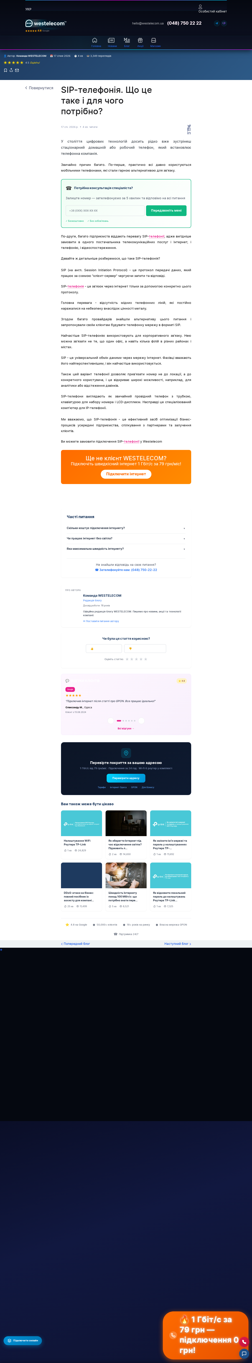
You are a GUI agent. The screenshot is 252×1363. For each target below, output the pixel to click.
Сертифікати (33, 1331)
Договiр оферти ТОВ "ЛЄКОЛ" (35, 1350)
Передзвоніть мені (166, 289)
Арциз (118, 1354)
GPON (134, 866)
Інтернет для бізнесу (63, 1350)
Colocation (90, 1358)
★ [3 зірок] (136, 738)
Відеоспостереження (97, 1325)
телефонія (75, 365)
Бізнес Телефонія (94, 1331)
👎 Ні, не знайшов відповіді (145, 727)
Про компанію (33, 1316)
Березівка (149, 1332)
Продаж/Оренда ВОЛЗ (94, 1339)
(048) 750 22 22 (184, 23)
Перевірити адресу (126, 857)
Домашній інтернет (66, 1316)
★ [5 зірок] (146, 738)
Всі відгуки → (126, 807)
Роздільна (120, 1360)
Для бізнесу (148, 866)
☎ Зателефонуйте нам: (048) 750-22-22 (126, 648)
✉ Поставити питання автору (101, 699)
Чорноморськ (122, 1337)
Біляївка (148, 1337)
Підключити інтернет (126, 553)
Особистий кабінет (212, 8)
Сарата (147, 1343)
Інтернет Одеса (118, 866)
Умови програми (90, 1286)
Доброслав (150, 1326)
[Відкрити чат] (244, 1354)
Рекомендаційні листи (35, 1323)
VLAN (87, 1352)
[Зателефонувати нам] (244, 1342)
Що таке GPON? (64, 1342)
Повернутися (41, 166)
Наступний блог (176, 1022)
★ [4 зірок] (141, 738)
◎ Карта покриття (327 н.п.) (66, 1324)
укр (28, 9)
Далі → (158, 1266)
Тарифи (102, 866)
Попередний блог (77, 1022)
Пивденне (149, 1349)
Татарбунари (122, 1349)
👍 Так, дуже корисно (103, 727)
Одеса (118, 1320)
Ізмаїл (117, 1326)
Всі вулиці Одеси (65, 1337)
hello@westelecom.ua (148, 23)
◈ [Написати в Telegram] (1, 1028)
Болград (119, 1343)
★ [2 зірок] (132, 738)
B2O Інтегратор (93, 1347)
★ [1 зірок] (127, 738)
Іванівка (148, 1354)
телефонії (156, 315)
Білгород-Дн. (122, 1332)
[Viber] (224, 23)
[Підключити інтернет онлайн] (23, 1340)
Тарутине (149, 1320)
